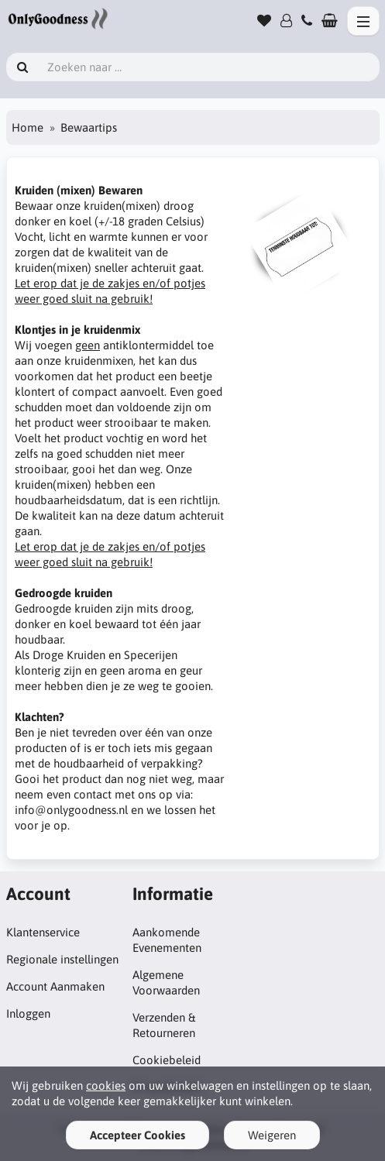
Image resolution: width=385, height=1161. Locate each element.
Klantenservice (43, 932)
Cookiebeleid (166, 1060)
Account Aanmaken (55, 986)
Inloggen (28, 1013)
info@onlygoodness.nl (71, 809)
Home (27, 127)
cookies (105, 1085)
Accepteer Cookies (137, 1135)
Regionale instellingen (62, 959)
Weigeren (272, 1135)
